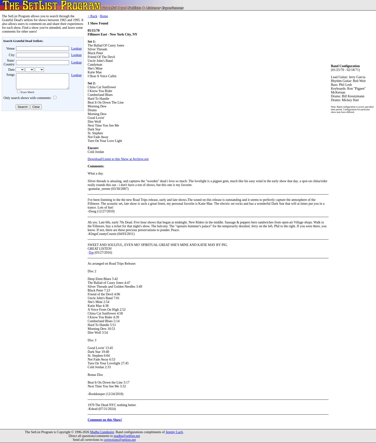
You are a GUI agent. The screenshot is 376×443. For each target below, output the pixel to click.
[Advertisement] (42, 150)
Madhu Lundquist (102, 432)
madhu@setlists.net (127, 436)
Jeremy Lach (174, 432)
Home (104, 16)
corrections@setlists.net (120, 440)
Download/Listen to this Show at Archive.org (118, 159)
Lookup (76, 48)
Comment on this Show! (105, 420)
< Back (92, 16)
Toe (91, 252)
